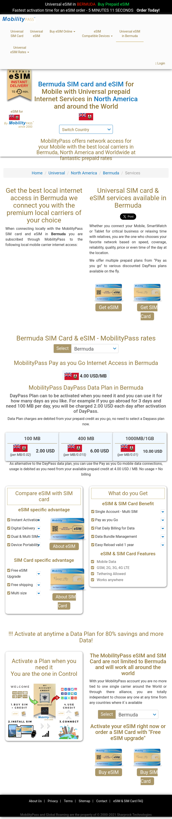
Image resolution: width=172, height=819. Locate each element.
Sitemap (84, 801)
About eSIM (64, 546)
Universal (56, 173)
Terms (68, 801)
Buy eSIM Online (62, 31)
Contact (101, 801)
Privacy (53, 801)
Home (37, 173)
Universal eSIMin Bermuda (129, 34)
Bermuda (111, 173)
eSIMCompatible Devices (97, 34)
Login (160, 63)
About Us (35, 801)
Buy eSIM (109, 772)
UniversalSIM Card (17, 34)
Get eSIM (108, 307)
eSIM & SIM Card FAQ (128, 801)
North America (84, 173)
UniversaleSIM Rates (19, 50)
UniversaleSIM (36, 34)
